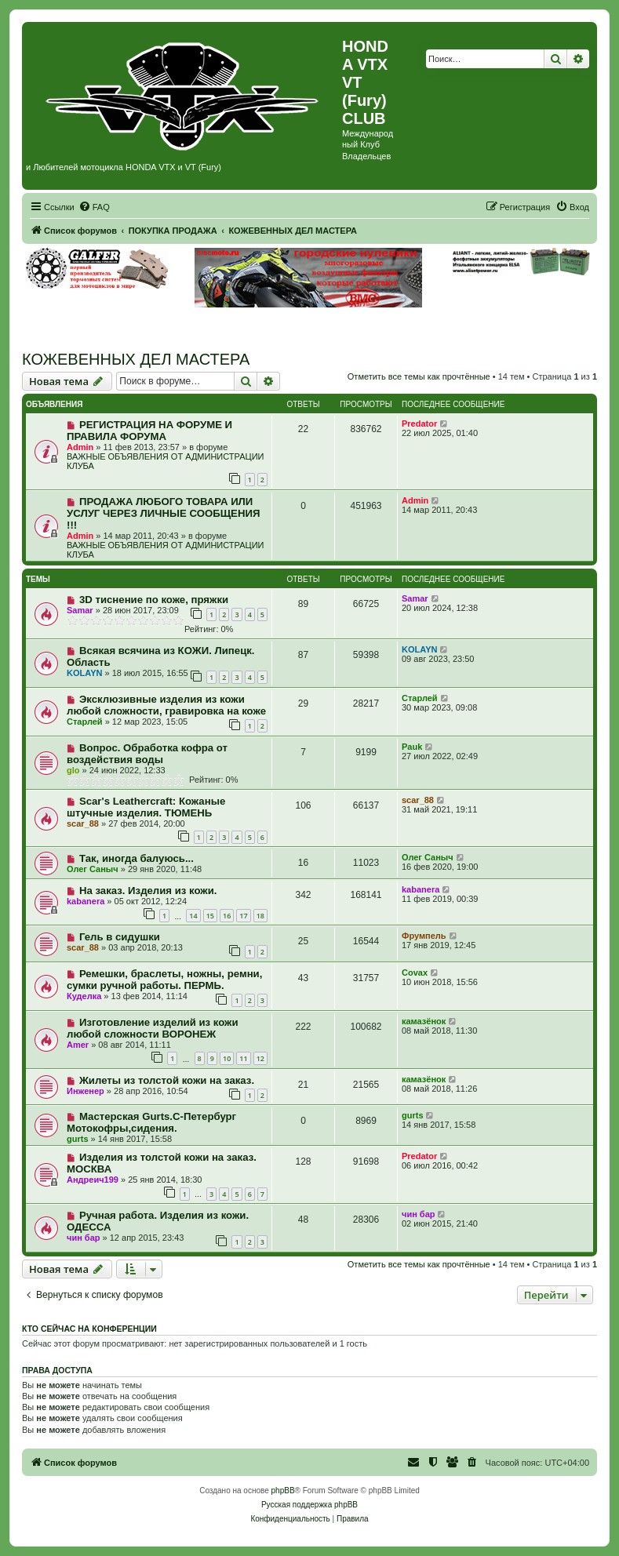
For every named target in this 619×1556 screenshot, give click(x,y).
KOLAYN (84, 673)
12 (260, 1058)
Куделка (84, 996)
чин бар (83, 1237)
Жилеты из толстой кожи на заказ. (166, 1080)
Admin (80, 447)
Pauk (412, 746)
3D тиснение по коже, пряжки (153, 599)
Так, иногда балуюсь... (136, 858)
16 (227, 916)
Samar (80, 610)
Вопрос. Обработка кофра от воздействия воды (147, 753)
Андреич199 (92, 1179)
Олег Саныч (92, 869)
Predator (419, 423)
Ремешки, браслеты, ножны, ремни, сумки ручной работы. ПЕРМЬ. (164, 979)
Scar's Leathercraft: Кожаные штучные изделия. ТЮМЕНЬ (146, 807)
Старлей (85, 721)
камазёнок (424, 1021)
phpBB (283, 1490)
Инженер (85, 1091)
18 (260, 916)
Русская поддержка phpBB (309, 1504)
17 (243, 916)
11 (243, 1058)
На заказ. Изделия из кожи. (148, 890)
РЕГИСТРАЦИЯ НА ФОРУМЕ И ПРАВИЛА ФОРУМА (149, 430)
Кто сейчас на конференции (89, 1328)
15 (210, 916)
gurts (78, 1138)
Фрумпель (424, 935)
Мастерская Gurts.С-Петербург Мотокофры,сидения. (151, 1122)
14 (193, 916)
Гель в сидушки (119, 937)
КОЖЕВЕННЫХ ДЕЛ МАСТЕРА (135, 359)
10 (227, 1058)
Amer (78, 1044)
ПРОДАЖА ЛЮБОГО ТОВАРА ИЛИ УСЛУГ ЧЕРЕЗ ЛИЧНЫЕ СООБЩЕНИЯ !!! (163, 513)
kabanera (85, 901)
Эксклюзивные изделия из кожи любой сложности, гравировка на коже (166, 705)
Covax (415, 972)
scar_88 (83, 823)
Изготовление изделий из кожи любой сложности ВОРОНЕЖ (152, 1028)
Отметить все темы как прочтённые (419, 376)
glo (73, 770)
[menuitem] (94, 207)
